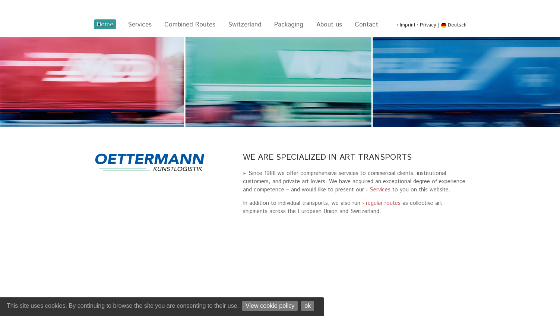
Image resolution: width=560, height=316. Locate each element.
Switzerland (245, 24)
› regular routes (381, 203)
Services (140, 24)
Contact (366, 24)
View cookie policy (270, 305)
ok (307, 305)
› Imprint (406, 25)
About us (329, 24)
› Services (378, 190)
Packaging (288, 24)
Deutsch (453, 25)
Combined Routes (189, 24)
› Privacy (426, 25)
